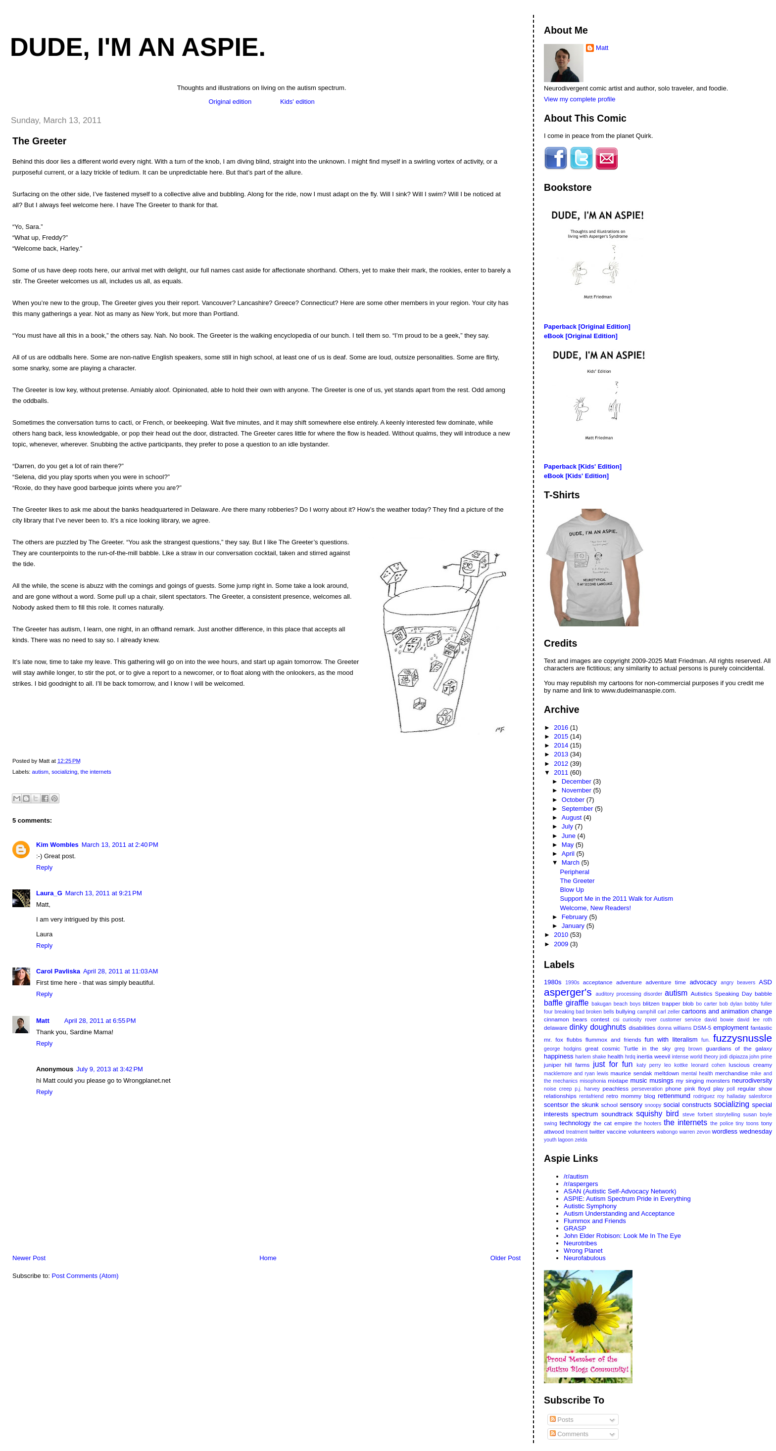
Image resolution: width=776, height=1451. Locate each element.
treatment (577, 1132)
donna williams (674, 1028)
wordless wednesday (742, 1131)
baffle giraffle (566, 1003)
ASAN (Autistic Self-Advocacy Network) (620, 1191)
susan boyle (757, 1114)
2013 (562, 754)
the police (721, 1123)
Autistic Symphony (590, 1206)
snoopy (653, 1105)
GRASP (575, 1228)
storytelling (728, 1114)
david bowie (719, 1019)
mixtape (618, 1080)
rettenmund (674, 1095)
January (574, 925)
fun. (705, 1040)
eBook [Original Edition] (581, 336)
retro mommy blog (630, 1096)
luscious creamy (750, 1064)
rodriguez (704, 1096)
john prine (760, 1056)
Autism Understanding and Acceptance (619, 1213)
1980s (552, 982)
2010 (562, 934)
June (570, 835)
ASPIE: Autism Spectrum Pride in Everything (627, 1198)
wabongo (667, 1132)
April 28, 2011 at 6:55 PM (100, 1020)
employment (730, 1027)
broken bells (600, 1011)
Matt (42, 1020)
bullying (625, 1011)
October (574, 799)
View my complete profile (579, 99)
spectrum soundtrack (602, 1114)
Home (268, 1258)
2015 (562, 736)
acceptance (598, 982)
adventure (629, 982)
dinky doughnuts (598, 1027)
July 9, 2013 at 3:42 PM (109, 1069)
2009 (562, 944)
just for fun (612, 1064)
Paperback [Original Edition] (587, 326)
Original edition (229, 101)
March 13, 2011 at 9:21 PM (103, 893)
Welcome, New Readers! (595, 908)
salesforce (760, 1096)
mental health (697, 1073)
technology (575, 1123)
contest (600, 1019)
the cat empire (612, 1123)
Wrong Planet (583, 1250)
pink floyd (697, 1088)
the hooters (647, 1123)
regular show (754, 1088)
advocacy (703, 982)
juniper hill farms (566, 1064)
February (575, 917)
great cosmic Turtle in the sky (628, 1048)
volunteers (641, 1131)
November (577, 790)
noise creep (558, 1089)
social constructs (687, 1104)
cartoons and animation (715, 1011)
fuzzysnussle (742, 1038)
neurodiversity (752, 1080)
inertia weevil (654, 1056)
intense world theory (695, 1056)
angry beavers (738, 982)
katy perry (648, 1065)
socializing (64, 772)
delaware (555, 1027)
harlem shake (590, 1056)
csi (616, 1019)
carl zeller (669, 1011)
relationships (560, 1096)
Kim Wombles (57, 844)
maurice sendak (631, 1073)
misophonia (593, 1081)
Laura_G (49, 893)
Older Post (505, 1258)
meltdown (666, 1073)
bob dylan (731, 1004)
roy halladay (731, 1096)
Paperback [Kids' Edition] (583, 466)
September (578, 808)
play (718, 1088)
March (572, 862)
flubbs (574, 1039)
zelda (581, 1140)
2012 (562, 763)
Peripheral (574, 872)
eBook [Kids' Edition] (576, 476)
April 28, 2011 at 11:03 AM (120, 971)
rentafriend (591, 1096)
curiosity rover (640, 1019)
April (569, 853)
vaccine (617, 1131)
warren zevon (695, 1132)
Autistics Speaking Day (721, 993)
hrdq (630, 1056)
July (568, 826)
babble (763, 993)
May (569, 844)
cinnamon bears (565, 1019)
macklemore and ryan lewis (576, 1073)
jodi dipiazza (734, 1056)
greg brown (688, 1049)
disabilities (642, 1027)
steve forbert (697, 1114)
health (616, 1056)
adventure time (665, 982)
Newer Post (29, 1258)
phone (674, 1088)
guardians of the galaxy (739, 1048)
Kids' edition (297, 101)
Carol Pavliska (58, 971)
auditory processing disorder (628, 994)
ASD (765, 982)
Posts (562, 1419)
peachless (615, 1088)
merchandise (731, 1073)
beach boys (627, 1004)
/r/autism (576, 1176)
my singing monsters (702, 1080)
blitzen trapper (661, 1003)
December (577, 781)
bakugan (601, 1004)
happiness (558, 1056)
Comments (569, 1434)
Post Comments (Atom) (85, 1275)
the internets (96, 772)
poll (731, 1089)
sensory (631, 1104)
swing (550, 1123)
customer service (680, 1019)
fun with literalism (671, 1039)
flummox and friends (613, 1039)
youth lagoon (559, 1140)
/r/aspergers (581, 1183)
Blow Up (572, 889)
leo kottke (676, 1065)
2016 (562, 727)
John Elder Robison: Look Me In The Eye (622, 1235)
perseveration (647, 1089)
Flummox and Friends (595, 1221)
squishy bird (657, 1113)
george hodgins (563, 1049)
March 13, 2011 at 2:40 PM (120, 844)
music (638, 1080)
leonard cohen (708, 1065)
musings (661, 1080)
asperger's (567, 992)
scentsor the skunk (571, 1104)
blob (687, 1003)
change (761, 1011)
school (609, 1104)
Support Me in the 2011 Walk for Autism (617, 898)
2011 (562, 772)
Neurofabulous (585, 1258)
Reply (44, 867)
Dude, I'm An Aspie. (138, 47)
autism (40, 772)
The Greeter (39, 140)
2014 (562, 745)
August (572, 817)
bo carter (706, 1004)
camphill (646, 1011)
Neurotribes (580, 1243)
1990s (572, 982)
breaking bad (569, 1011)
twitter (597, 1131)
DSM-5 (702, 1027)
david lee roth (754, 1019)
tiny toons (747, 1123)
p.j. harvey (587, 1089)
